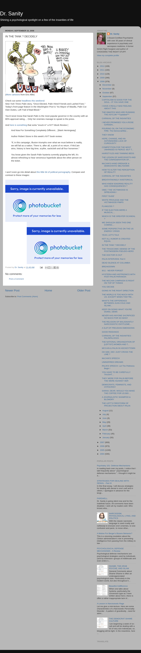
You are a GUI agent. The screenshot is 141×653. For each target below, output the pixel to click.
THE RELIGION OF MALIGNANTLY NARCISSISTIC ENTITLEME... (118, 323)
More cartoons (13, 94)
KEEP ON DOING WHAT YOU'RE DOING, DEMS (117, 310)
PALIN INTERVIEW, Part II (113, 259)
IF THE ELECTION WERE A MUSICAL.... (114, 211)
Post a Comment (16, 279)
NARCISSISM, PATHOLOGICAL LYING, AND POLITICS (122, 515)
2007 (102, 442)
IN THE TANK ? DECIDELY (114, 245)
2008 (102, 81)
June (104, 418)
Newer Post (12, 290)
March (105, 430)
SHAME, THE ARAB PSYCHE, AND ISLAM (119, 567)
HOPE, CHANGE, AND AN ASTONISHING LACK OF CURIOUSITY (114, 141)
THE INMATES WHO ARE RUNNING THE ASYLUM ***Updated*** (118, 113)
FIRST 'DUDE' (108, 196)
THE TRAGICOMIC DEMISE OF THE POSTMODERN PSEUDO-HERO (118, 250)
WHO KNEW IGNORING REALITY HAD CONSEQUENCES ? (117, 185)
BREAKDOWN (108, 267)
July (104, 414)
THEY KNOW (108, 135)
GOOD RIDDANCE (110, 332)
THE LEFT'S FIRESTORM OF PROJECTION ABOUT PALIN (116, 404)
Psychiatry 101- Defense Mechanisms (113, 466)
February (106, 434)
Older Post (83, 290)
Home (48, 290)
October (106, 93)
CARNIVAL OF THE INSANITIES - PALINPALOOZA (117, 337)
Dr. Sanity (11, 14)
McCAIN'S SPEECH (111, 358)
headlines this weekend (33, 101)
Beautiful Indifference (118, 586)
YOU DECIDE (108, 287)
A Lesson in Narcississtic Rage (110, 603)
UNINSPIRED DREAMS (112, 362)
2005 (102, 450)
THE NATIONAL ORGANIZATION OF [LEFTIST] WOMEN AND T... (118, 343)
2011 (102, 70)
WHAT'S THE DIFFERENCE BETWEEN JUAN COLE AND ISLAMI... (116, 303)
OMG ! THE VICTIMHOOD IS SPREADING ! (115, 191)
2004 (102, 454)
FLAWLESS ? (108, 206)
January (106, 437)
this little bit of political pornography (53, 172)
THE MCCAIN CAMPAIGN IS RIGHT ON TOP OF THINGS (118, 282)
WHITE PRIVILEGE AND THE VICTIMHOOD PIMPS (115, 201)
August (105, 410)
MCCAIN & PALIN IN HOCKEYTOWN (118, 348)
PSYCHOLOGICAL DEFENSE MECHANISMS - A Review (110, 549)
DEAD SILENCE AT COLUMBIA (116, 263)
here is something (19, 125)
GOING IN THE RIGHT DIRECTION (118, 291)
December (107, 85)
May (104, 422)
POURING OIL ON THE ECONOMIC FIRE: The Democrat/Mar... (118, 129)
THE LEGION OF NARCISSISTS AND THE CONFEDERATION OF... (119, 158)
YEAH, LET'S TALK (110, 235)
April (104, 426)
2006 (102, 446)
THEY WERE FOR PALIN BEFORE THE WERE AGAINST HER (117, 379)
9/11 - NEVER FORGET (112, 270)
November (107, 89)
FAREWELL (102, 498)
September (107, 96)
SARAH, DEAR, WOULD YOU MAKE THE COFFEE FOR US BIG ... (118, 392)
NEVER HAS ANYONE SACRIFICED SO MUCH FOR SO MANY (118, 316)
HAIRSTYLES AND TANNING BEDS (118, 153)
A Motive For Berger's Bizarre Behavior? (114, 533)
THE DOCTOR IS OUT (112, 255)
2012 (102, 66)
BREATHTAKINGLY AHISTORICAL (117, 180)
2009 (102, 78)
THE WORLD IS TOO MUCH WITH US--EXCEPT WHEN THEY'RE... (117, 295)
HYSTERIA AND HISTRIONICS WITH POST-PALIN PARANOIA (118, 275)
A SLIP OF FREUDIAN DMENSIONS (118, 328)
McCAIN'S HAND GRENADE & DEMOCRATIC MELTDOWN (115, 164)
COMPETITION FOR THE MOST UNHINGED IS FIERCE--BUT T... (117, 148)
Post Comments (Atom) (27, 296)
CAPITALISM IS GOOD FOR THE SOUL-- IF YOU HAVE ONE (117, 101)
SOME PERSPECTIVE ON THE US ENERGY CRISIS (118, 230)
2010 (102, 74)
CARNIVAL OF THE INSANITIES (116, 118)
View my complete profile (108, 55)
